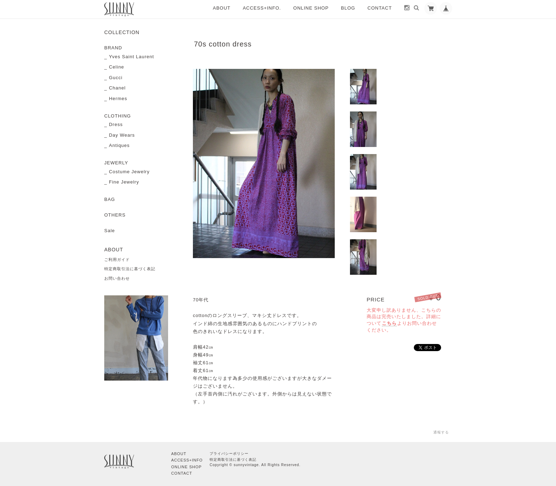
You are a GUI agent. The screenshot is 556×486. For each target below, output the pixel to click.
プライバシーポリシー (229, 453)
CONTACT (379, 8)
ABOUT (221, 8)
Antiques (119, 145)
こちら (389, 323)
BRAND (113, 47)
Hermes (118, 98)
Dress (116, 124)
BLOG (348, 8)
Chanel (117, 88)
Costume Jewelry (129, 171)
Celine (116, 67)
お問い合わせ (117, 278)
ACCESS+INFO (187, 460)
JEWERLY (116, 162)
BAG (109, 199)
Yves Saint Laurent (131, 56)
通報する (441, 432)
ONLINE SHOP (311, 8)
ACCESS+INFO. (262, 8)
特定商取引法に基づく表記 (129, 269)
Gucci (115, 77)
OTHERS (115, 215)
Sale (109, 230)
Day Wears (122, 135)
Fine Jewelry (124, 182)
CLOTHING (117, 116)
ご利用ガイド (117, 259)
